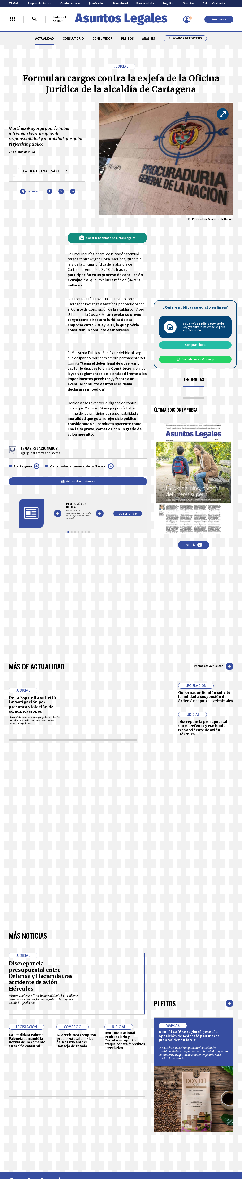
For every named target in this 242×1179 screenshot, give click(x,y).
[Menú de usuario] (186, 19)
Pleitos (165, 1003)
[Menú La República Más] (12, 19)
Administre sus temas (78, 481)
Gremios (188, 3)
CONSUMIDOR (102, 38)
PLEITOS (127, 38)
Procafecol (120, 3)
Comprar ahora (195, 345)
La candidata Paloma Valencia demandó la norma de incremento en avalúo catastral (27, 1040)
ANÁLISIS (148, 38)
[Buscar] (34, 19)
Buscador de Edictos (185, 38)
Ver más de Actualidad (213, 666)
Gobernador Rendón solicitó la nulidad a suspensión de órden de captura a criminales (205, 696)
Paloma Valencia (214, 3)
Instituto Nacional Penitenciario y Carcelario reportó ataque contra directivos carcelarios (124, 1040)
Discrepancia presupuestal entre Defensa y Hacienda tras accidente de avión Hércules (202, 728)
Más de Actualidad (37, 666)
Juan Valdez (96, 3)
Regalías (168, 3)
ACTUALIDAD (44, 38)
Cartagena (23, 466)
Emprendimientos (40, 3)
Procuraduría (145, 3)
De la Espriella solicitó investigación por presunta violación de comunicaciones (32, 704)
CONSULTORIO (73, 38)
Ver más (193, 545)
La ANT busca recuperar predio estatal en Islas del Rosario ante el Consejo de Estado (76, 1040)
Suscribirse (219, 19)
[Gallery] (78, 511)
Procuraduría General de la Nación (78, 466)
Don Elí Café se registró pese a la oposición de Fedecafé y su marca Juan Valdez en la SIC (189, 1036)
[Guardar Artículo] (28, 192)
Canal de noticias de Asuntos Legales (107, 237)
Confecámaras (70, 3)
